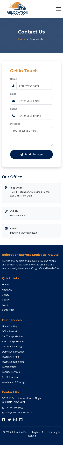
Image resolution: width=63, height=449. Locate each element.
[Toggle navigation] (58, 9)
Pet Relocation (10, 377)
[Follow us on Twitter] (9, 419)
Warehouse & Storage (14, 382)
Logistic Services (11, 371)
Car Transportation (12, 336)
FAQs (5, 304)
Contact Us (8, 309)
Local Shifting (9, 366)
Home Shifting (9, 326)
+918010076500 (18, 215)
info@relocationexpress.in (23, 232)
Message (15, 123)
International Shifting (13, 361)
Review (5, 299)
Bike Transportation (13, 341)
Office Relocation (11, 331)
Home (22, 39)
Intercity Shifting (11, 356)
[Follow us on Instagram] (15, 419)
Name (13, 78)
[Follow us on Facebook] (3, 419)
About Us (7, 289)
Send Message (32, 154)
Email (13, 93)
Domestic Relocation (13, 351)
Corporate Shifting (12, 346)
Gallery (5, 294)
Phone (13, 108)
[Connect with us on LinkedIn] (20, 419)
